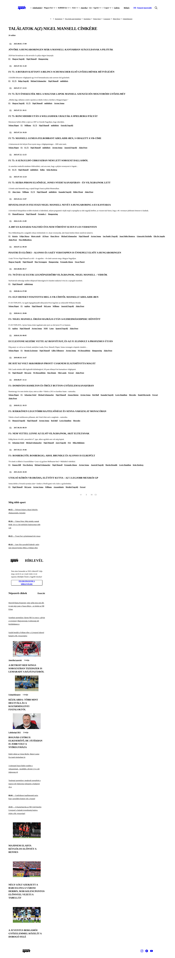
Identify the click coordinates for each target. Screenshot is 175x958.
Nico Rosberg (28, 465)
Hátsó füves (116, 19)
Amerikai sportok (15, 660)
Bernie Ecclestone (31, 351)
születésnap (28, 284)
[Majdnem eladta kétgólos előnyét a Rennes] (27, 837)
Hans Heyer (54, 236)
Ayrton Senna (59, 103)
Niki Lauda (62, 373)
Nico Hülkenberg (25, 240)
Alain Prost (83, 148)
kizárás (15, 236)
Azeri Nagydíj (61, 443)
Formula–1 (42, 214)
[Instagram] (142, 951)
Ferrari (71, 373)
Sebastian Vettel (30, 395)
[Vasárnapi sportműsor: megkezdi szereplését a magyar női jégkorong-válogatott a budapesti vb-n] (26, 783)
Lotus (51, 328)
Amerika (84, 8)
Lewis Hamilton (121, 395)
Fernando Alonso (66, 262)
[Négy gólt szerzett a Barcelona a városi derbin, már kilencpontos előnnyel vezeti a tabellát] (27, 876)
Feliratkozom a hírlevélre (27, 582)
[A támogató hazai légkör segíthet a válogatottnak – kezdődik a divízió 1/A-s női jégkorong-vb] (26, 769)
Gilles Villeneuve (58, 351)
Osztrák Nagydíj (67, 125)
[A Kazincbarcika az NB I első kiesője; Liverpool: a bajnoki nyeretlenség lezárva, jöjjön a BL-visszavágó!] (26, 810)
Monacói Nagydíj (18, 421)
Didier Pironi (78, 192)
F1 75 (14, 81)
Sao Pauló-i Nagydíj (110, 236)
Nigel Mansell (31, 59)
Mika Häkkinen (78, 443)
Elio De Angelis (159, 236)
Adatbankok (37, 8)
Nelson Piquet (13, 125)
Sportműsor (87, 19)
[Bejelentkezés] (127, 8)
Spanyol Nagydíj (62, 328)
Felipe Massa (24, 236)
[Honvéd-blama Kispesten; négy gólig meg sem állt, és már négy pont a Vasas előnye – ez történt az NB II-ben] (26, 606)
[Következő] (92, 495)
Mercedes (132, 395)
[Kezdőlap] (22, 8)
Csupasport (106, 19)
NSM (46, 328)
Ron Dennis (51, 373)
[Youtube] (151, 951)
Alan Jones (16, 192)
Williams (27, 125)
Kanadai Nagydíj (65, 192)
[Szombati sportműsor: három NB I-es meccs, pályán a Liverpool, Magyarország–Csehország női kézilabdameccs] (26, 621)
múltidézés (64, 81)
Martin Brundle (111, 465)
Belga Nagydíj (23, 81)
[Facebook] (146, 951)
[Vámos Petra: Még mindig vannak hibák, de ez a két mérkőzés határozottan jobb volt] (26, 524)
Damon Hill (16, 465)
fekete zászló (35, 236)
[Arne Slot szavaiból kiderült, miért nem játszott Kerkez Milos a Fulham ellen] (26, 546)
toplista (27, 306)
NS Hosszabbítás (84, 351)
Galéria (116, 8)
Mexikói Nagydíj (72, 487)
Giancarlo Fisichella (144, 236)
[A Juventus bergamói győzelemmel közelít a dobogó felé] (27, 922)
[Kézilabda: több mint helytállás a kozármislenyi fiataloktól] (27, 691)
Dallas (42, 170)
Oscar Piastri (80, 262)
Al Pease (45, 236)
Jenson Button (73, 395)
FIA (69, 443)
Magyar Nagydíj (18, 59)
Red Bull (95, 395)
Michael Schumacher (38, 81)
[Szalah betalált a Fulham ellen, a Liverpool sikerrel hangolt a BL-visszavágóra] (26, 634)
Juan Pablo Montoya (127, 236)
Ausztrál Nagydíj (70, 148)
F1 (90, 8)
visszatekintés (59, 487)
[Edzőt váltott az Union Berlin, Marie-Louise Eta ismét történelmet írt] (26, 755)
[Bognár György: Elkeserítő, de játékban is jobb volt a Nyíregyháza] (27, 728)
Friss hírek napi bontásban (73, 19)
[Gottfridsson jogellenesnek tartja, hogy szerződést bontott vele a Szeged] (26, 797)
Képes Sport (97, 19)
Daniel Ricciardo (144, 395)
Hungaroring (43, 59)
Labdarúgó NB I (14, 732)
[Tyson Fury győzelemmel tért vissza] (26, 536)
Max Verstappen (41, 262)
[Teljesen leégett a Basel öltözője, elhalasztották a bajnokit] (26, 511)
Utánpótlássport (127, 19)
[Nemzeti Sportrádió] (143, 7)
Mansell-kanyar (18, 214)
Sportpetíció (58, 19)
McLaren (47, 306)
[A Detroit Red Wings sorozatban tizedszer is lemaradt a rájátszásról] (27, 656)
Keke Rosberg (52, 170)
